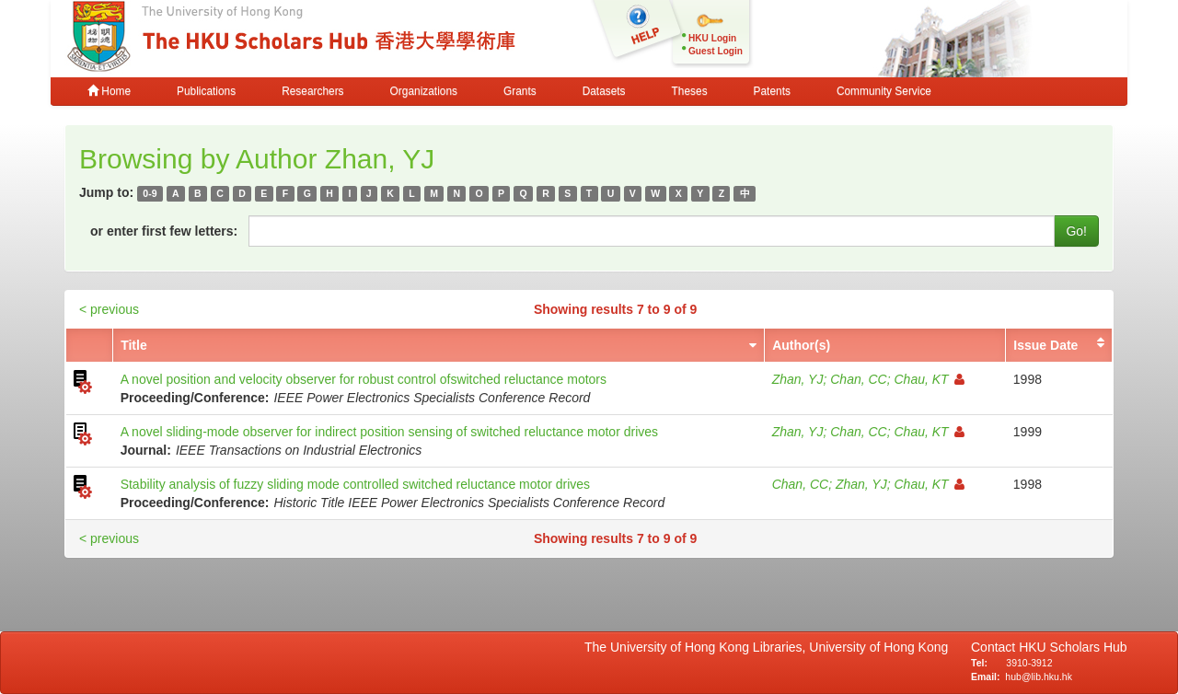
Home (109, 91)
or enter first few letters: (163, 231)
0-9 (149, 193)
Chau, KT (929, 379)
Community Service (884, 91)
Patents (772, 91)
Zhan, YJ (798, 379)
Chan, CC (858, 379)
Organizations (423, 91)
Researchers (312, 91)
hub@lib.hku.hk (1038, 676)
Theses (690, 91)
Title (134, 345)
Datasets (604, 91)
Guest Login (715, 51)
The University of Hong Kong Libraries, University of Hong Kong (769, 647)
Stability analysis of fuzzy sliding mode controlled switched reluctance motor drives (355, 484)
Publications (206, 91)
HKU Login (712, 38)
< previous (109, 309)
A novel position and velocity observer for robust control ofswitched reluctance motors (363, 379)
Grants (520, 91)
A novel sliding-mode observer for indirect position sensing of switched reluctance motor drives (389, 431)
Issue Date (1045, 345)
